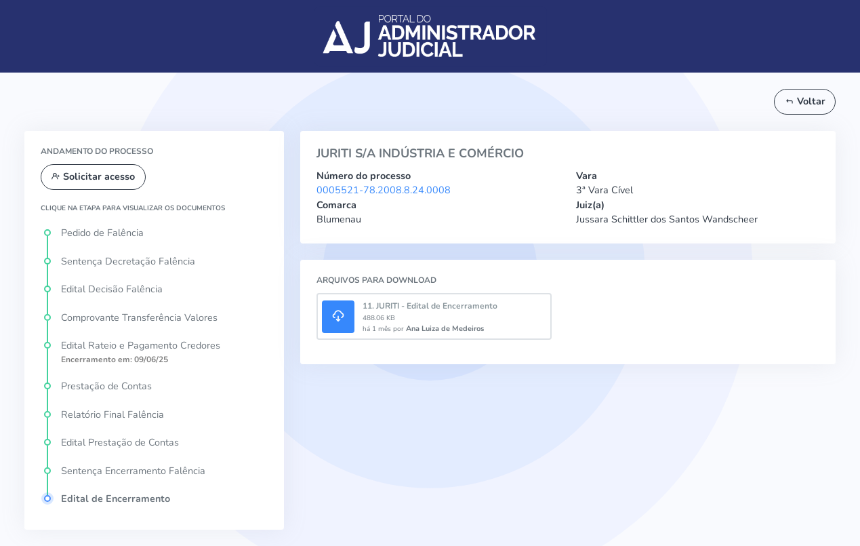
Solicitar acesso (93, 176)
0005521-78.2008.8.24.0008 (383, 190)
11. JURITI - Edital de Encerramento (430, 305)
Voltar (805, 101)
